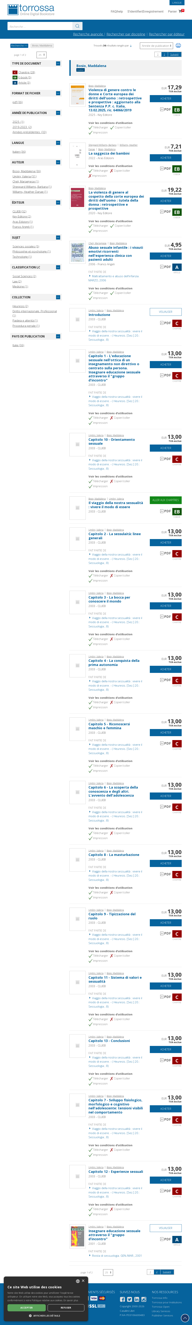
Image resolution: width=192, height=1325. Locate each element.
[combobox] (45, 26)
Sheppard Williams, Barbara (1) (32, 186)
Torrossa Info (159, 1298)
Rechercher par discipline (125, 34)
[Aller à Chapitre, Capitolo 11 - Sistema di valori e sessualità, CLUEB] (77, 982)
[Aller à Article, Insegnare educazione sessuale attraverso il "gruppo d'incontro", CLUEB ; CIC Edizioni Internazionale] (77, 1236)
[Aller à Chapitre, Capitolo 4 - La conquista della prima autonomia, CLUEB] (77, 665)
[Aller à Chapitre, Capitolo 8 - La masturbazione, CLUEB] (77, 859)
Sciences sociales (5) (26, 246)
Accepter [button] (26, 1307)
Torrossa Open (161, 1306)
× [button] (83, 1281)
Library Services (161, 1311)
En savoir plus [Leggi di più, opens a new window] (71, 1300)
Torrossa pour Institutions (167, 1302)
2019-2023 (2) (22, 127)
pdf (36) (18, 102)
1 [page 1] (157, 54)
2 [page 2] (164, 54)
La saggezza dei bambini (109, 153)
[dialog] (46, 1299)
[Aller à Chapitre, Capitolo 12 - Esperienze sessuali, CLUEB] (77, 1176)
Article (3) (21, 82)
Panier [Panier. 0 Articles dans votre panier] (176, 11)
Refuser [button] (66, 1307)
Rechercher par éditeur (166, 34)
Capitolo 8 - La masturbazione (113, 854)
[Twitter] (129, 1300)
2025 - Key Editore (100, 115)
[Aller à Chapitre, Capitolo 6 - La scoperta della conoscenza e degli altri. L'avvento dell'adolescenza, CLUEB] (77, 792)
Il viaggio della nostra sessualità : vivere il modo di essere (115, 505)
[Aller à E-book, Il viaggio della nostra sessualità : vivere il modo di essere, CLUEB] (77, 507)
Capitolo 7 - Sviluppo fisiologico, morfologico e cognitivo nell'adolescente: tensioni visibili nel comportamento (115, 1106)
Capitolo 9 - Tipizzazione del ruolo (112, 916)
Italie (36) (18, 345)
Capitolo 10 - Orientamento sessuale (111, 441)
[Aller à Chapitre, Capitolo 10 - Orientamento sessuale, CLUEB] (77, 444)
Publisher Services (162, 1315)
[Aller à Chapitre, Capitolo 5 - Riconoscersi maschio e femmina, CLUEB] (77, 729)
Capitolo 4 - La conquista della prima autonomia (114, 662)
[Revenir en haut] (185, 1318)
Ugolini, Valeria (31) (25, 176)
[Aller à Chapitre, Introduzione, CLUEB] (77, 319)
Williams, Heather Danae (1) (30, 192)
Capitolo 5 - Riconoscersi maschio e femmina (109, 726)
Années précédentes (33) (29, 132)
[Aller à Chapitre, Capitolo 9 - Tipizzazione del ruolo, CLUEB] (77, 919)
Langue (177, 2)
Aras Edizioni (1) (23, 221)
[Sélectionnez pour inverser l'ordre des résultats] (156, 45)
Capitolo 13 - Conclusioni (109, 1040)
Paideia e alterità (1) (25, 320)
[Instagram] (144, 1300)
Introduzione (99, 314)
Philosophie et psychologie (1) (32, 251)
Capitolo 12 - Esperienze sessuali (115, 1171)
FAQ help (117, 11)
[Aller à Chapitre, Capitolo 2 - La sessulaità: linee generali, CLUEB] (77, 539)
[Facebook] (122, 1300)
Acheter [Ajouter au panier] (165, 98)
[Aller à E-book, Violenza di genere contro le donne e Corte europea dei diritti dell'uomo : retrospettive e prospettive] (77, 95)
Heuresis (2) (20, 306)
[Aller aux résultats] (77, 26)
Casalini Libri (127, 1310)
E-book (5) (22, 77)
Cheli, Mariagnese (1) (26, 181)
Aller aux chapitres (165, 500)
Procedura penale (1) (26, 326)
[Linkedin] (137, 1300)
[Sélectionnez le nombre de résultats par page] (41, 55)
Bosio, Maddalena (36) (27, 171)
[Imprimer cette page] (178, 45)
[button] (131, 45)
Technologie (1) (22, 256)
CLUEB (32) (19, 211)
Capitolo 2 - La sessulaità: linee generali (114, 536)
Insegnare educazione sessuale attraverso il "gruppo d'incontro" (114, 1235)
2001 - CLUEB (97, 1243)
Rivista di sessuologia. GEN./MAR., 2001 (115, 1255)
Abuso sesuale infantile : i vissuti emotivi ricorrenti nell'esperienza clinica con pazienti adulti (115, 253)
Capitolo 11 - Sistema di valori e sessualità (115, 979)
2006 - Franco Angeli (101, 264)
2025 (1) (18, 122)
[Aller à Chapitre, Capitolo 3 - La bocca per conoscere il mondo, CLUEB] (77, 602)
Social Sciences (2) (24, 276)
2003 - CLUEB (97, 319)
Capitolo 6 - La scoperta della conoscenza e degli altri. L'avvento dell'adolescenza (113, 791)
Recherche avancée (88, 34)
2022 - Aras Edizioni (101, 158)
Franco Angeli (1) (23, 227)
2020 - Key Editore (100, 213)
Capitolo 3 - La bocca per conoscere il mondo (109, 599)
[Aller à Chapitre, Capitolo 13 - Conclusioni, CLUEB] (77, 1045)
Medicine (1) (20, 286)
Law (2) (17, 281)
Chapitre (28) (24, 72)
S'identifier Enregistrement (146, 11)
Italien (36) (19, 151)
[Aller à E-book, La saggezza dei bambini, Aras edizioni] (77, 155)
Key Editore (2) (22, 216)
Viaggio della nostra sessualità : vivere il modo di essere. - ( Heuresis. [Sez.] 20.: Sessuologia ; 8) (115, 335)
